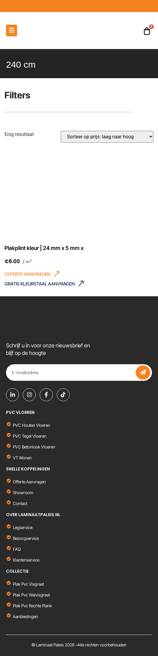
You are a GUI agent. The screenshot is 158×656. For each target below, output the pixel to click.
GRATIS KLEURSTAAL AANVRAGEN (40, 284)
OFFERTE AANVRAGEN (27, 274)
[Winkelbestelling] (107, 137)
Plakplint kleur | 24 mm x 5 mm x (44, 248)
